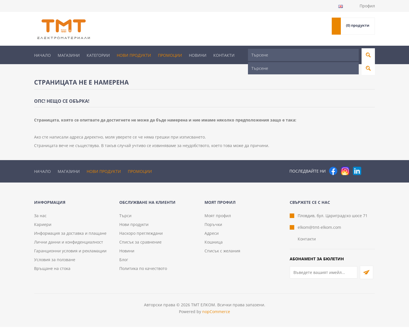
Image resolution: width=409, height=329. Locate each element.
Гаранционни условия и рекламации (70, 252)
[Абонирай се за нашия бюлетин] (323, 274)
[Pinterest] (368, 160)
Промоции (170, 55)
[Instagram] (345, 160)
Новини (197, 55)
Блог (123, 261)
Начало (42, 55)
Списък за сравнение (140, 244)
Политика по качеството (143, 270)
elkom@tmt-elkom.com (319, 229)
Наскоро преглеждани (141, 235)
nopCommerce (216, 313)
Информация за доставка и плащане (70, 235)
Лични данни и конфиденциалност (68, 244)
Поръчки (213, 226)
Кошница (213, 244)
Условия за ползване (54, 261)
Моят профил (217, 217)
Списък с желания (222, 252)
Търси (125, 217)
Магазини (69, 55)
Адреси (211, 235)
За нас (40, 217)
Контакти (224, 55)
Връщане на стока (52, 270)
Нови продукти (134, 55)
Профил (367, 6)
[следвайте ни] (357, 160)
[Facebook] (333, 160)
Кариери (42, 226)
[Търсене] (303, 55)
